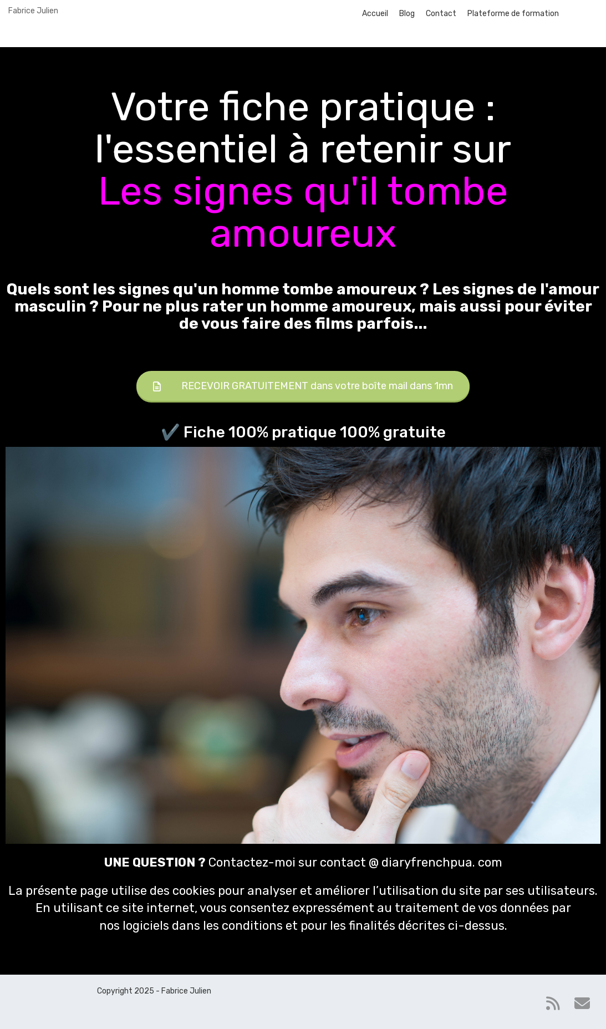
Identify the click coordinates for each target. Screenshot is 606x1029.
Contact (441, 13)
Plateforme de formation (513, 13)
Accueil (375, 13)
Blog (407, 13)
